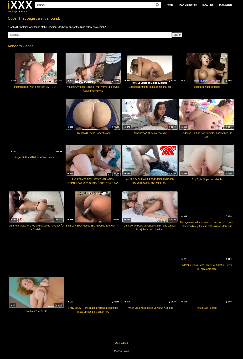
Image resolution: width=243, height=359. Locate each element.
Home (169, 4)
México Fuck (121, 343)
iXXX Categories (187, 4)
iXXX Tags (207, 4)
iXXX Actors (225, 4)
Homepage (12, 11)
